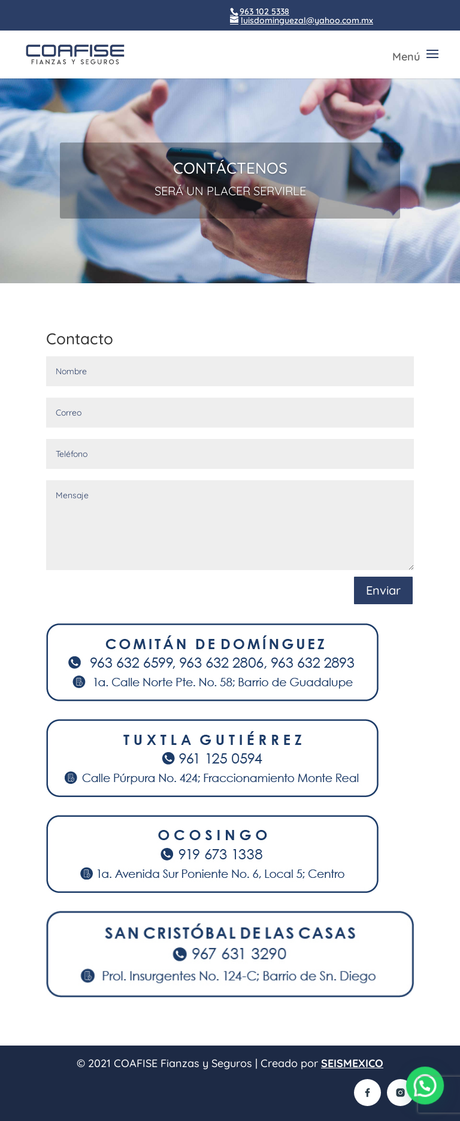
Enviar (383, 590)
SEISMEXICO (352, 1063)
